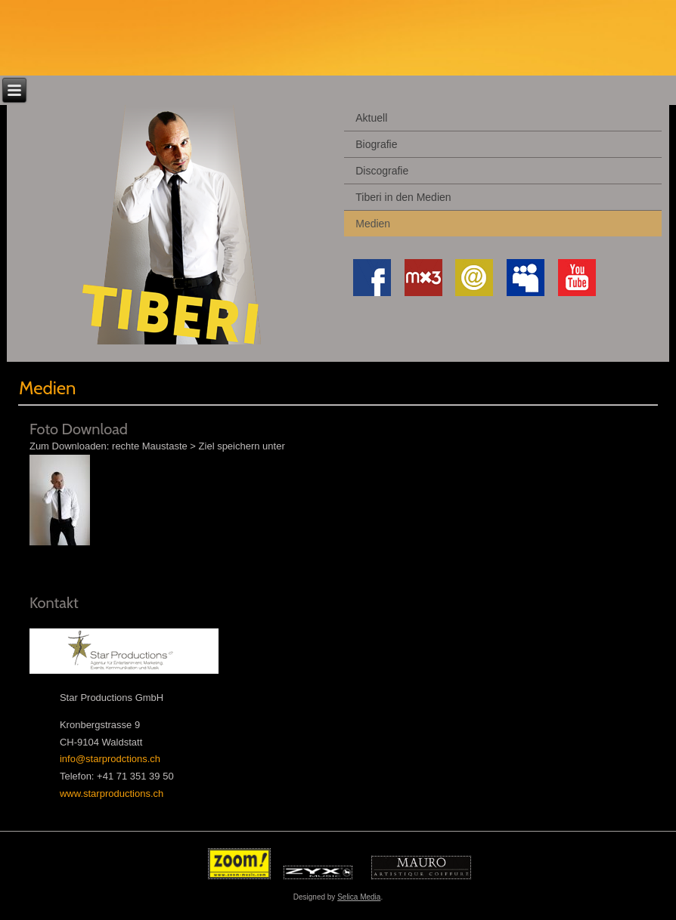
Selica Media (358, 897)
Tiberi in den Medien (403, 197)
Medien (372, 224)
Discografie (381, 171)
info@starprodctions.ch (110, 758)
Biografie (376, 144)
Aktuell (371, 118)
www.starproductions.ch (111, 793)
